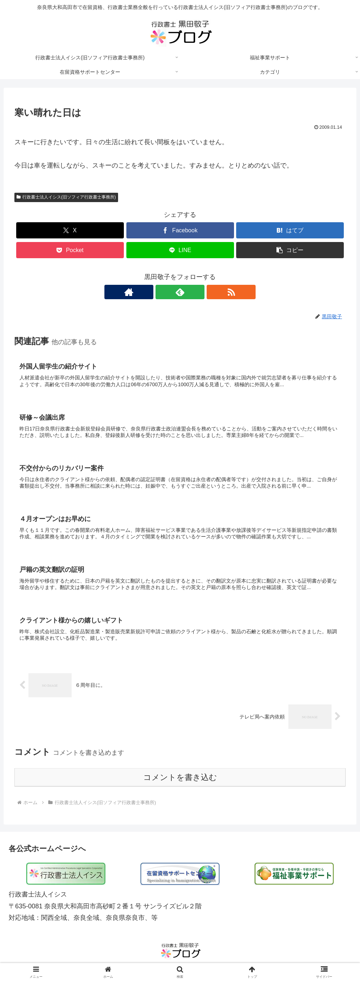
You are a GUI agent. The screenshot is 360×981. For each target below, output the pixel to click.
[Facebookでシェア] (180, 230)
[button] (290, 250)
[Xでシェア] (70, 230)
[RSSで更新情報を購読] (196, 292)
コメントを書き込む (180, 780)
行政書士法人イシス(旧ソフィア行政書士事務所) (66, 197)
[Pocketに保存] (70, 250)
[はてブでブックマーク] (290, 230)
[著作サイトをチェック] (163, 292)
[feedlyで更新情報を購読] (180, 292)
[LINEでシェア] (180, 250)
